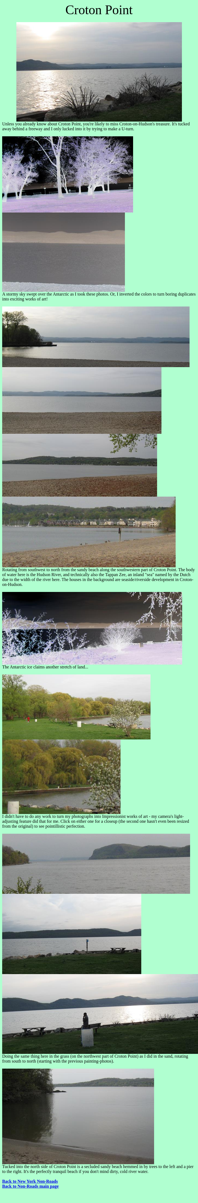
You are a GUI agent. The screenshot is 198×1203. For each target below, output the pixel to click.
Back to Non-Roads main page (30, 1186)
